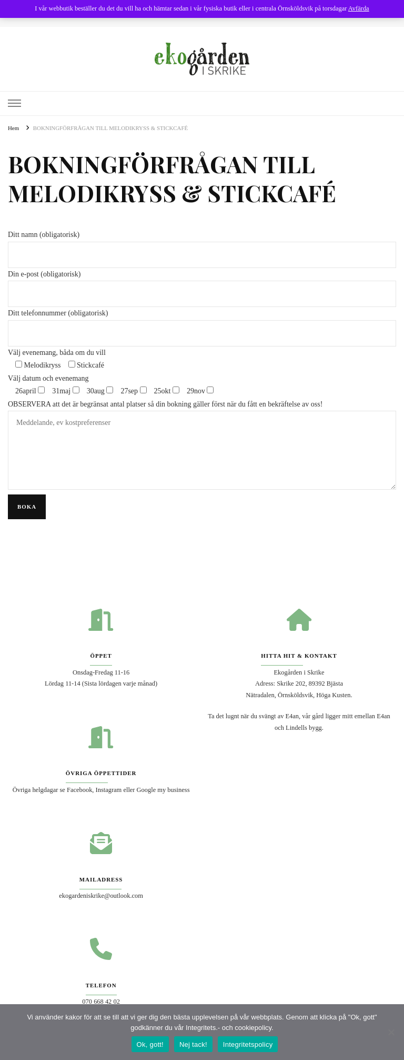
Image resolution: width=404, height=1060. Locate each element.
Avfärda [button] (358, 8)
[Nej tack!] (391, 1032)
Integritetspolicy (248, 1044)
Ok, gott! (150, 1044)
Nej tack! (193, 1044)
